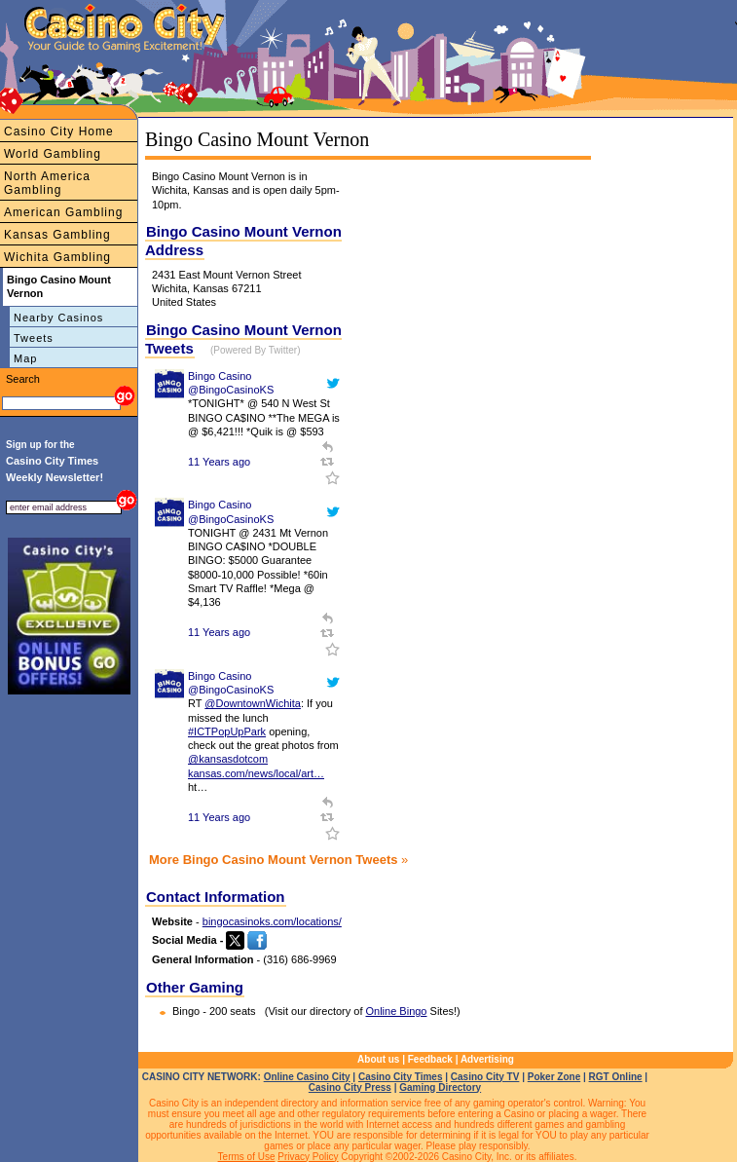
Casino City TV (485, 1076)
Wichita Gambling (57, 257)
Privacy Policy (307, 1156)
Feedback (430, 1059)
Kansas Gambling (57, 235)
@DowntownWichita (252, 703)
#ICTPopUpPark (227, 731)
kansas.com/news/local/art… (256, 773)
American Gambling (63, 212)
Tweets (34, 338)
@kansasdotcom (228, 759)
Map (25, 358)
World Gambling (52, 154)
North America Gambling (47, 183)
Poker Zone (554, 1076)
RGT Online (616, 1076)
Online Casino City (307, 1076)
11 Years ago (219, 462)
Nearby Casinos (58, 317)
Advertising (487, 1059)
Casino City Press (350, 1087)
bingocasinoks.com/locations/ (272, 921)
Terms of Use (247, 1156)
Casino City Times (400, 1076)
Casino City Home (59, 131)
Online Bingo (396, 1011)
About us (378, 1059)
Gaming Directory (440, 1087)
